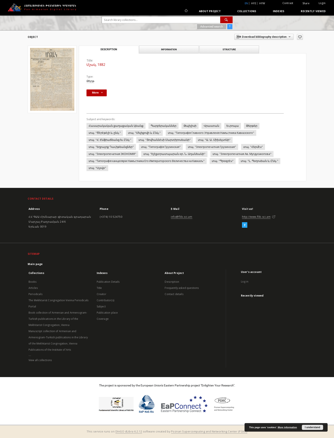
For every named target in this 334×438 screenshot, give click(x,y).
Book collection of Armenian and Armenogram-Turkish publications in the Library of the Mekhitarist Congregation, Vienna (58, 319)
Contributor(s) (105, 300)
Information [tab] (169, 49)
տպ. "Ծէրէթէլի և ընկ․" (105, 133)
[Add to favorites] (300, 37)
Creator (101, 294)
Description (172, 282)
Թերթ (90, 81)
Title (99, 288)
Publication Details (108, 282)
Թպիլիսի (190, 126)
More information (287, 427)
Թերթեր (251, 126)
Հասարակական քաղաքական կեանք (116, 126)
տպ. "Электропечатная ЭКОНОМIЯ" (112, 154)
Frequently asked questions (182, 288)
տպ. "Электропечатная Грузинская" (212, 147)
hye (253, 3)
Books (32, 282)
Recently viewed (313, 11)
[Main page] (186, 11)
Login (322, 3)
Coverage (103, 319)
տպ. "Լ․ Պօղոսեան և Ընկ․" (259, 161)
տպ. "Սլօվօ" (97, 168)
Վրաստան (211, 126)
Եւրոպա (232, 126)
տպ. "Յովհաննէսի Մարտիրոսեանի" (164, 140)
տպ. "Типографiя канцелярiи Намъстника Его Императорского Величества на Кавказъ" (146, 161)
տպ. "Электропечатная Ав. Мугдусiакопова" (242, 154)
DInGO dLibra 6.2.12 (128, 431)
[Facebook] (244, 225)
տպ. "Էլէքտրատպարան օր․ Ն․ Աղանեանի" (174, 154)
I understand (312, 427)
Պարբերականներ (163, 126)
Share (306, 3)
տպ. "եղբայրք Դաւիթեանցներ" (111, 147)
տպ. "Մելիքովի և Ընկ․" (144, 133)
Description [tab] (109, 49)
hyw (262, 3)
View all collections (40, 360)
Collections (246, 11)
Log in (244, 281)
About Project (210, 11)
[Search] (226, 19)
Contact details (174, 294)
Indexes (278, 11)
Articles (33, 288)
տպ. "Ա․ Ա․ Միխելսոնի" (214, 140)
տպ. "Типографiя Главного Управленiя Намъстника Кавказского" (211, 133)
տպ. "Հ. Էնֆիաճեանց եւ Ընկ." (110, 140)
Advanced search (211, 26)
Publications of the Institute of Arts (50, 350)
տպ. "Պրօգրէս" (222, 161)
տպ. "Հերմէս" (253, 147)
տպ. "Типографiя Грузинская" (161, 147)
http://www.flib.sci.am (256, 217)
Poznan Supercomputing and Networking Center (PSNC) (209, 431)
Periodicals (35, 294)
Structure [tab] (229, 49)
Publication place (107, 312)
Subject (101, 306)
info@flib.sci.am (181, 217)
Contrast (287, 3)
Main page (35, 264)
